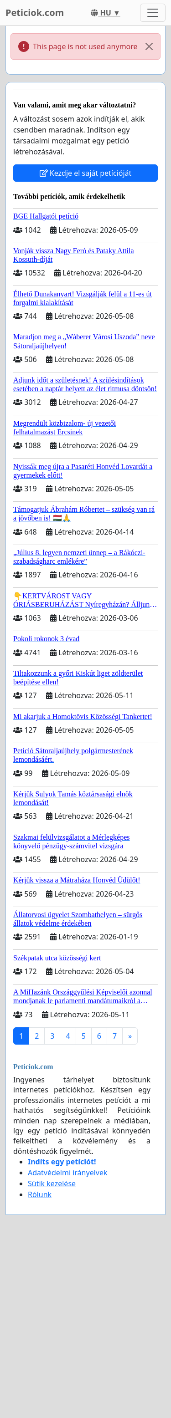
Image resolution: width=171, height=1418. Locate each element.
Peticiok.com (34, 12)
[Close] (149, 46)
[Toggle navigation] (153, 13)
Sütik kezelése (52, 1183)
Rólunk (40, 1194)
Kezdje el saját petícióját (86, 173)
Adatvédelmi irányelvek (68, 1173)
